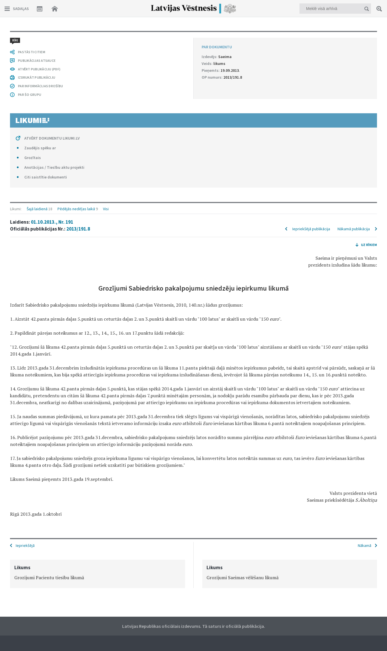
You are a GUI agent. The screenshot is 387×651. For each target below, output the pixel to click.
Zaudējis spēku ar (40, 147)
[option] (97, 574)
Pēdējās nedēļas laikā (76, 208)
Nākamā (364, 545)
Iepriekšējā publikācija (311, 228)
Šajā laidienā (37, 208)
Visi (106, 208)
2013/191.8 (78, 229)
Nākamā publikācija (354, 228)
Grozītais (32, 157)
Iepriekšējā (25, 545)
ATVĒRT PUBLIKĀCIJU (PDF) (39, 69)
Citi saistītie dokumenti (45, 177)
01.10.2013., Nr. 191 (52, 222)
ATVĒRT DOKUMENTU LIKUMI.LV (52, 138)
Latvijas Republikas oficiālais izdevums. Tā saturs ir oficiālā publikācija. (193, 626)
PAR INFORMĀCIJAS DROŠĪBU (40, 86)
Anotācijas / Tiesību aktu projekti (54, 167)
